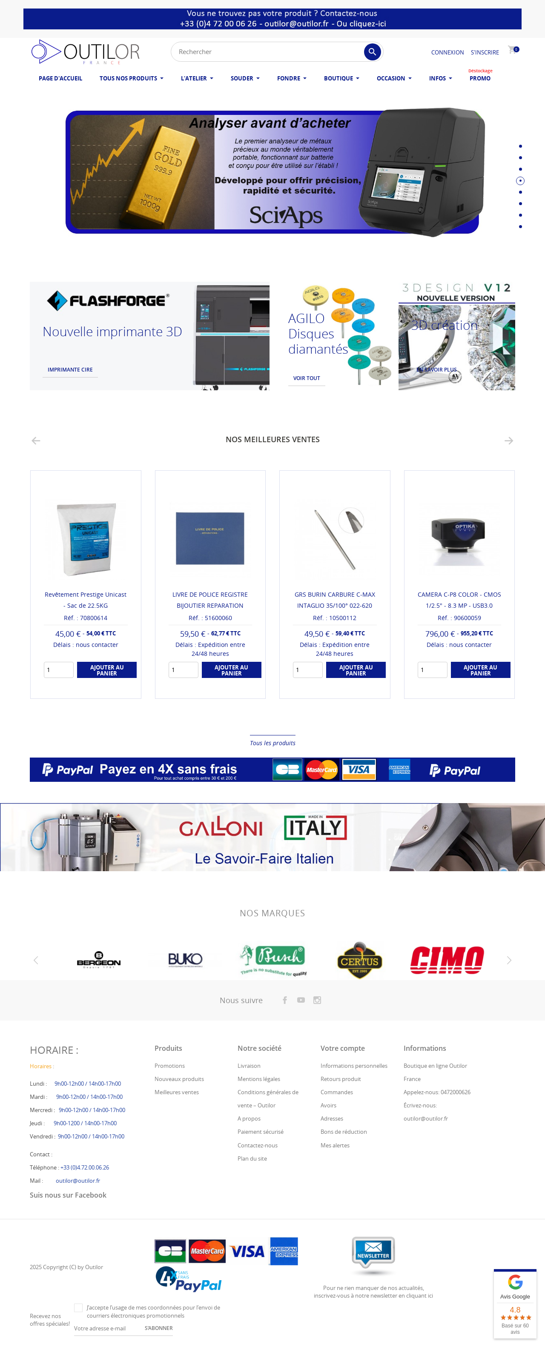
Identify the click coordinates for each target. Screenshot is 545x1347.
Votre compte (343, 1048)
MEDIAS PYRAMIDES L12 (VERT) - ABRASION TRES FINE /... (85, 605)
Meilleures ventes (177, 1092)
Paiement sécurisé (261, 1131)
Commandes (337, 1092)
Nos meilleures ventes (273, 439)
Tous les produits (272, 743)
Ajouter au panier (107, 681)
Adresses (332, 1118)
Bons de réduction (344, 1131)
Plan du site (252, 1158)
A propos (249, 1118)
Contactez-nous (258, 1145)
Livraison (249, 1066)
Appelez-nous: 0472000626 (437, 1092)
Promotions (170, 1066)
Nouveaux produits (179, 1079)
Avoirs (328, 1105)
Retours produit (341, 1079)
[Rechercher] (277, 52)
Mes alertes (335, 1145)
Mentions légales (259, 1079)
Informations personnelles (354, 1066)
